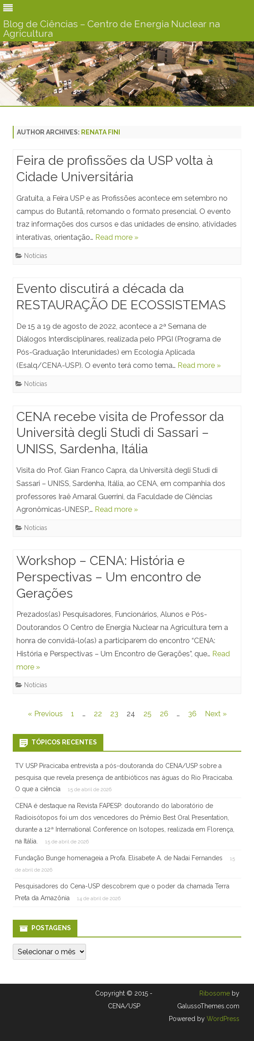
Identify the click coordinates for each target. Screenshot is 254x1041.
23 (114, 713)
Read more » (116, 237)
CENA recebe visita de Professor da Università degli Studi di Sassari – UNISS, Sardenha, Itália (120, 433)
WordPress (222, 1018)
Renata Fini (100, 132)
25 (147, 713)
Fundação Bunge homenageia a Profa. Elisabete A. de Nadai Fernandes (119, 858)
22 (98, 713)
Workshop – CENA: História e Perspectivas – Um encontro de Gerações (108, 577)
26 (164, 713)
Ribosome (214, 993)
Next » (216, 713)
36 (192, 713)
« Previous (45, 713)
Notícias (35, 255)
